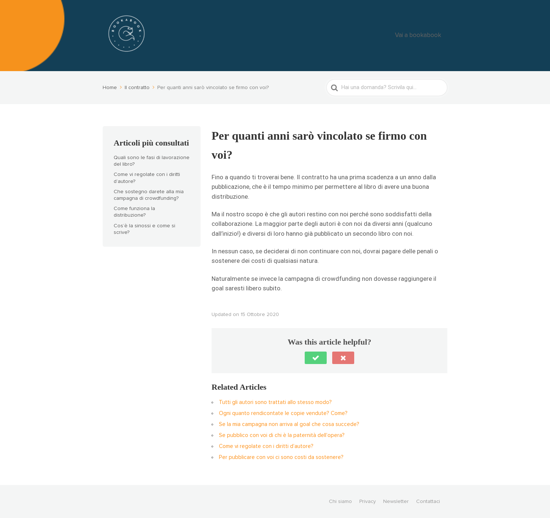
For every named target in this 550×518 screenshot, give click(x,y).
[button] (316, 358)
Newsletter (396, 501)
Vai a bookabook (423, 35)
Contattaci (428, 501)
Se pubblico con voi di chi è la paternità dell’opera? (282, 435)
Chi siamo (340, 501)
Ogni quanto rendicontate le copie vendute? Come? (283, 413)
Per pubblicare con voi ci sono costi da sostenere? (281, 457)
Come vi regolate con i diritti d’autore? (266, 446)
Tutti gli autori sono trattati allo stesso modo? (275, 402)
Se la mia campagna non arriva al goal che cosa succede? (289, 424)
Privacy (367, 501)
